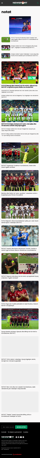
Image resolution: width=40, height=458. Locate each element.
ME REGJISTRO (21, 427)
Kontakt (3, 432)
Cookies (25, 432)
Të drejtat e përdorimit (15, 432)
